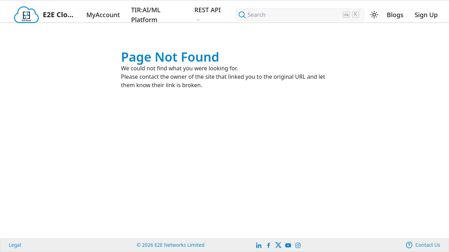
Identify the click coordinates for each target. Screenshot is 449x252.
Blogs (395, 14)
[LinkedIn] (258, 245)
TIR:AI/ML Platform (146, 15)
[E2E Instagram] (297, 245)
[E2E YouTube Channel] (288, 245)
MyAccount (103, 14)
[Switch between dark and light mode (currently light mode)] (374, 14)
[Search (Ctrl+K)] (299, 14)
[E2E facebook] (268, 245)
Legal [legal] (15, 244)
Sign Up (426, 14)
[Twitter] (278, 245)
